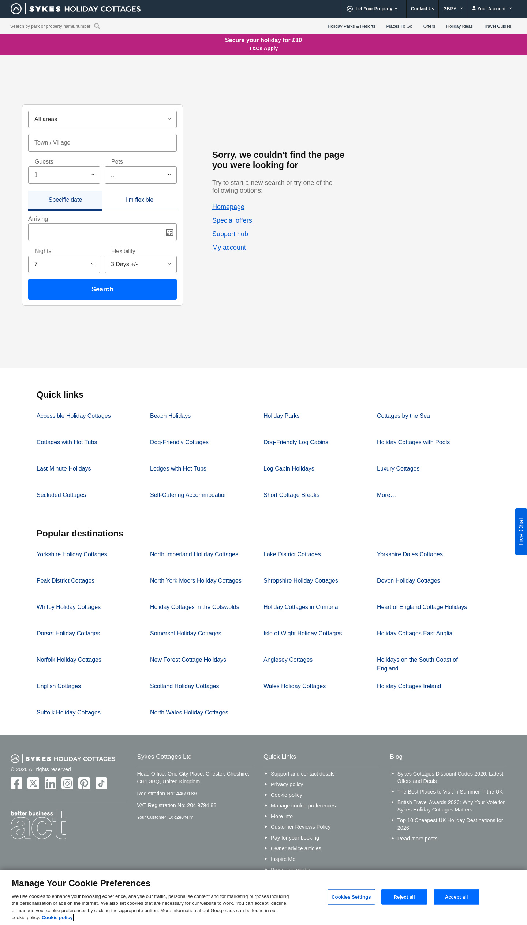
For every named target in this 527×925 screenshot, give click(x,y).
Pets (117, 162)
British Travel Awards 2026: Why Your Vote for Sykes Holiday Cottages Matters (451, 806)
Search (102, 289)
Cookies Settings (351, 897)
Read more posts (417, 839)
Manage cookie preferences (303, 806)
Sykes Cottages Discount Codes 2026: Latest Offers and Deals (450, 777)
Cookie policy (286, 795)
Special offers (232, 220)
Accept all (456, 897)
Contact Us (422, 8)
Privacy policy (287, 784)
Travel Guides (497, 26)
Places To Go (399, 26)
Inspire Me (283, 859)
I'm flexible (139, 200)
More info (282, 816)
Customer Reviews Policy (300, 827)
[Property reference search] (97, 26)
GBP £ (453, 8)
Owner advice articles (296, 848)
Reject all (404, 897)
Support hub (230, 234)
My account (229, 247)
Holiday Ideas (459, 26)
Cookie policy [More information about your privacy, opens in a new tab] (57, 917)
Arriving (38, 219)
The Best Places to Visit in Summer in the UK (450, 792)
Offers (429, 26)
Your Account (492, 8)
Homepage (228, 207)
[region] (263, 897)
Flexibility (123, 251)
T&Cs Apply (263, 48)
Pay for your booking (295, 838)
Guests (44, 162)
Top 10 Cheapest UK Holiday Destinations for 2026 (450, 824)
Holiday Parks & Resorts (351, 26)
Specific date (65, 200)
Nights (43, 251)
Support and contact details (302, 774)
